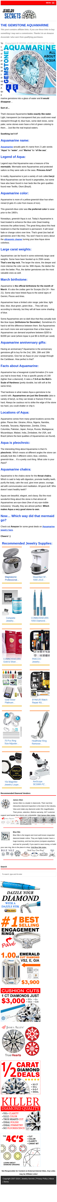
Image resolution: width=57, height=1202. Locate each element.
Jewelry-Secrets (28, 1179)
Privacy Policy (42, 1179)
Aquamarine (7, 147)
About (51, 1179)
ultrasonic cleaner (13, 239)
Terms (6, 1182)
